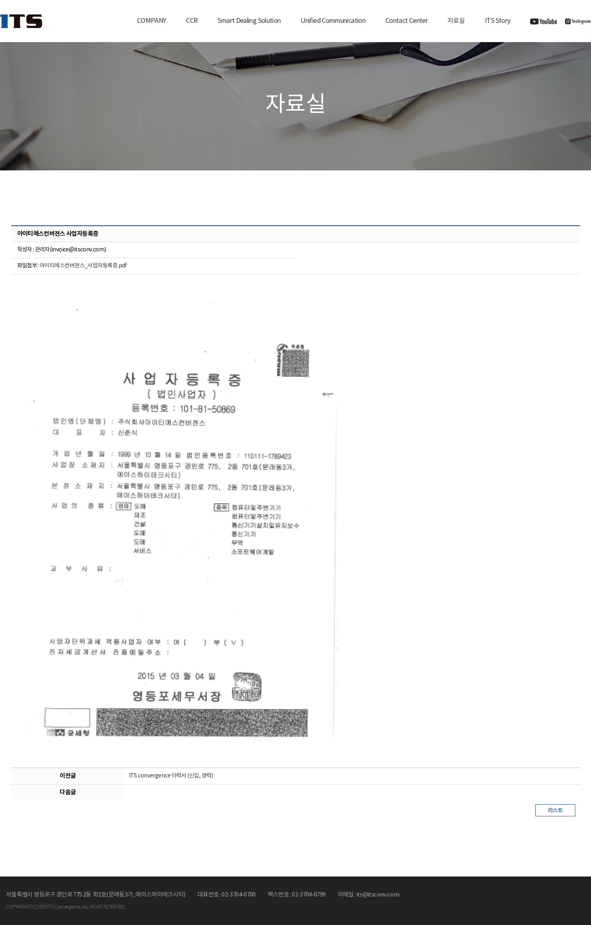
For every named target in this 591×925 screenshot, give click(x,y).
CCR (192, 20)
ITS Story (497, 20)
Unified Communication (333, 20)
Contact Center (406, 20)
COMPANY (151, 20)
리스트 (555, 810)
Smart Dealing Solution (249, 20)
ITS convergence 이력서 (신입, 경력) (171, 776)
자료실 (456, 20)
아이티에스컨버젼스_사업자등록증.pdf (83, 266)
